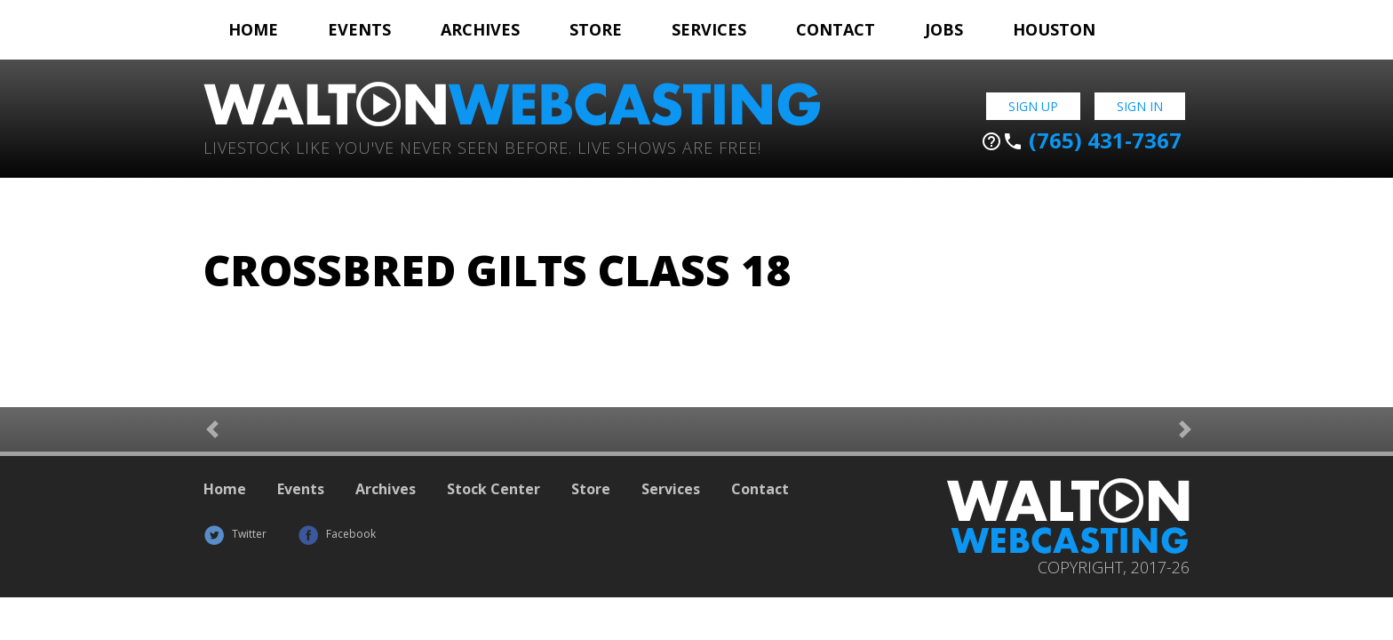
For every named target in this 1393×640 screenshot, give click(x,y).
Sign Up (1033, 106)
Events (359, 29)
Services (709, 29)
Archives (480, 29)
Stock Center (493, 489)
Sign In (1140, 106)
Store (595, 29)
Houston (1054, 29)
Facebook (337, 533)
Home (253, 29)
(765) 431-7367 (1081, 140)
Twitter (235, 533)
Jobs (944, 29)
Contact (835, 29)
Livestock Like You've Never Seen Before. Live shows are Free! (482, 146)
